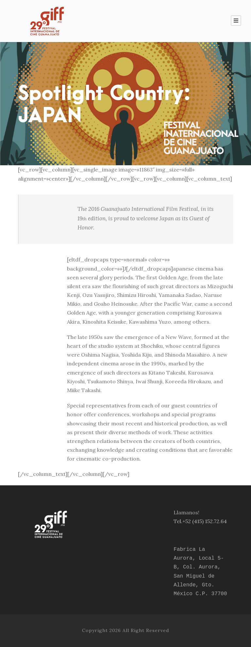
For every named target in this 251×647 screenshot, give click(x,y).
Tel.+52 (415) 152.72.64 (200, 521)
